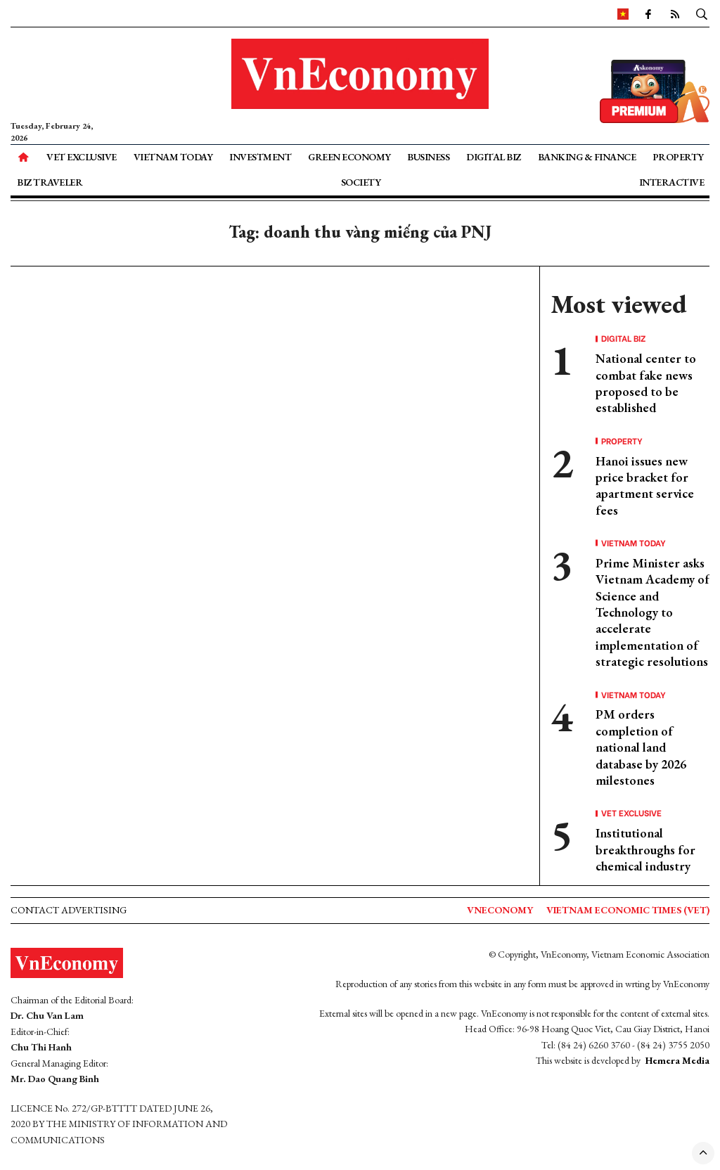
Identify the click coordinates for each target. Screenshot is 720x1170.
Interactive (672, 182)
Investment (260, 156)
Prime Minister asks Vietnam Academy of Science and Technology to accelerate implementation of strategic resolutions (652, 612)
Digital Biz (493, 156)
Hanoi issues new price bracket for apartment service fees (645, 485)
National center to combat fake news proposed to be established (646, 383)
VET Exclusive (81, 156)
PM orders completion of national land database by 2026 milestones (641, 747)
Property (678, 156)
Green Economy (349, 156)
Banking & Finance (587, 156)
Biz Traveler (49, 182)
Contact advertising (69, 910)
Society (361, 182)
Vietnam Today (173, 156)
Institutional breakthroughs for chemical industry (645, 849)
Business (428, 156)
